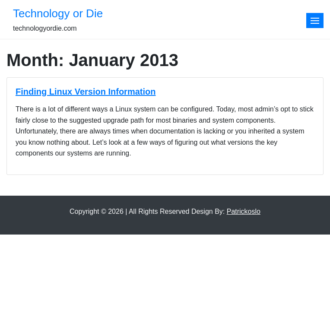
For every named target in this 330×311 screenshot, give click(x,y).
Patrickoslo (243, 211)
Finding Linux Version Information (85, 91)
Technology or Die (58, 13)
